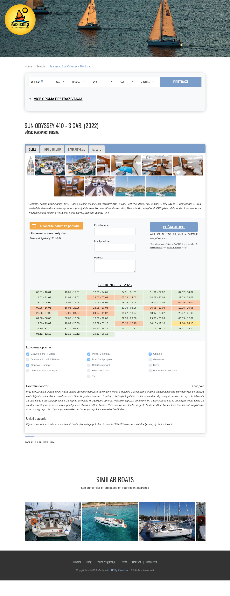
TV (93, 376)
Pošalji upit (174, 227)
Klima (156, 365)
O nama (77, 562)
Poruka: (98, 257)
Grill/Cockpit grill (101, 365)
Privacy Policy (156, 248)
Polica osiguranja (105, 562)
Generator (159, 359)
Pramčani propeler (102, 359)
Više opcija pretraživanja (58, 99)
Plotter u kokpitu (101, 353)
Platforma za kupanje (165, 370)
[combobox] (59, 81)
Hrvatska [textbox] (77, 81)
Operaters (151, 562)
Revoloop (123, 570)
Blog (88, 562)
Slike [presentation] (32, 149)
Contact (136, 562)
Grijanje (157, 353)
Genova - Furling (40, 365)
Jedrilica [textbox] (146, 81)
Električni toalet (100, 370)
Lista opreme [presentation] (76, 149)
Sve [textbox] (95, 81)
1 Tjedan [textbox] (56, 81)
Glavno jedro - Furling (43, 353)
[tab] (32, 149)
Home (28, 66)
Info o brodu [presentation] (52, 149)
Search (41, 66)
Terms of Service (174, 248)
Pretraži (180, 82)
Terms (124, 562)
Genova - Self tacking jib (44, 370)
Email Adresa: (102, 225)
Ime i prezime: (102, 241)
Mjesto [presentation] (96, 149)
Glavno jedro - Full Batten (45, 359)
